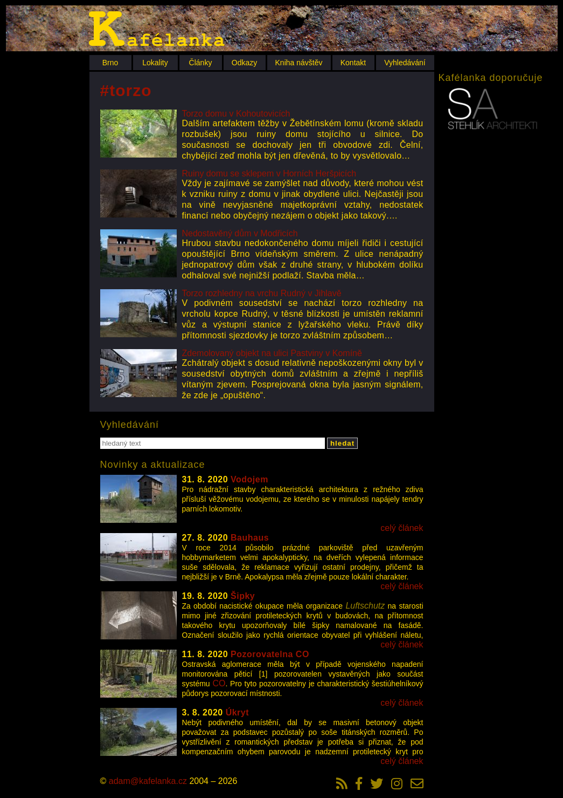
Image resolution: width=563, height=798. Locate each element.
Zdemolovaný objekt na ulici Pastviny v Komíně (272, 353)
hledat (342, 443)
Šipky (243, 596)
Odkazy (244, 62)
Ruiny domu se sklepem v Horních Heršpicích (269, 173)
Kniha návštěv (299, 62)
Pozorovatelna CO (270, 654)
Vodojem (249, 479)
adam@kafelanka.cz (148, 781)
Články (200, 62)
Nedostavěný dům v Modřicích (240, 233)
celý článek (401, 528)
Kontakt (353, 62)
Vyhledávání (405, 62)
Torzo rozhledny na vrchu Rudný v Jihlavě (262, 293)
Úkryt (237, 712)
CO (218, 683)
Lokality (155, 62)
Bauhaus (250, 537)
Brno (110, 62)
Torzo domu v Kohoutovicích (236, 113)
